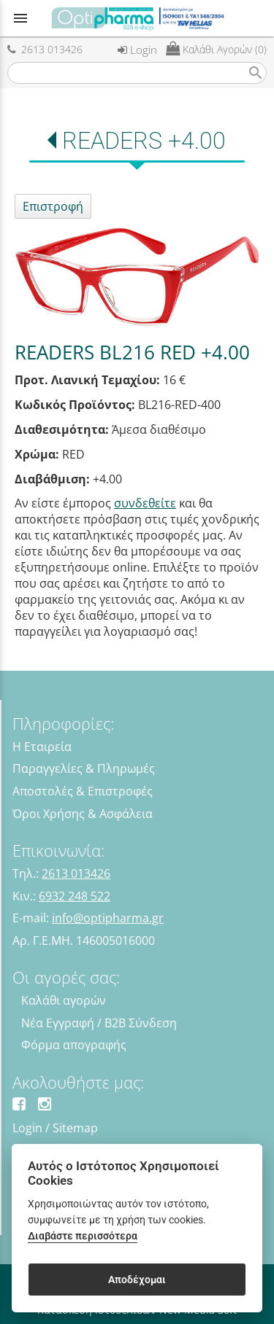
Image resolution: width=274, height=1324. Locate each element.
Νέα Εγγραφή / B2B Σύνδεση (99, 1023)
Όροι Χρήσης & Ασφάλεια (82, 814)
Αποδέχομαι (137, 1279)
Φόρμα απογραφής (73, 1045)
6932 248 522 (74, 896)
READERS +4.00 (144, 141)
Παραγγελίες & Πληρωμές (83, 768)
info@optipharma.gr (108, 918)
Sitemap (75, 1128)
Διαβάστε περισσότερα (82, 1236)
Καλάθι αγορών (63, 1000)
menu (20, 18)
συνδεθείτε (145, 503)
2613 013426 (45, 49)
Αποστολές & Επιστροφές (82, 791)
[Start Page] (137, 18)
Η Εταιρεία (42, 747)
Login (137, 49)
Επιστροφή (53, 206)
